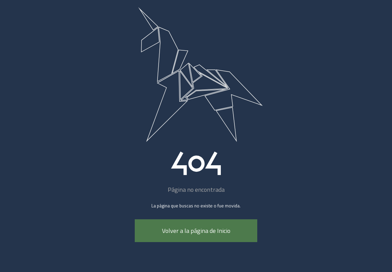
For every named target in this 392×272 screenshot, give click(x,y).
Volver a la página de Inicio (196, 230)
